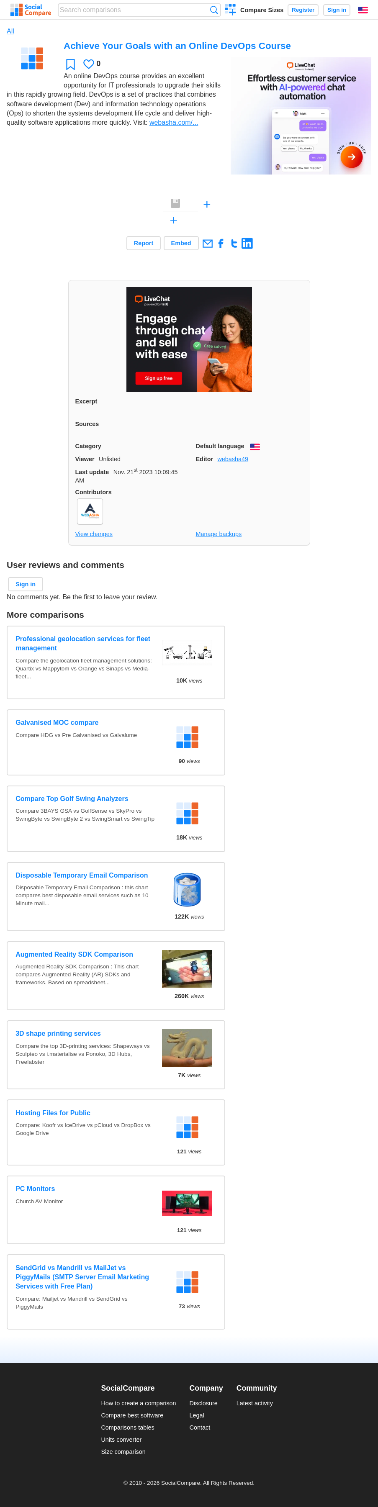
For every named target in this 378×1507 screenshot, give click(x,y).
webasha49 (232, 459)
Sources (87, 424)
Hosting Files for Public (52, 1113)
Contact (200, 1427)
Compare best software (132, 1415)
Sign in (336, 10)
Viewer (85, 459)
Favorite (70, 64)
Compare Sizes (261, 10)
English (363, 10)
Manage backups (219, 534)
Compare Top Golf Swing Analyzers (71, 798)
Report (143, 243)
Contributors (93, 492)
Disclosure (204, 1403)
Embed (181, 243)
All (10, 31)
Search (214, 10)
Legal (197, 1415)
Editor (204, 459)
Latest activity (255, 1403)
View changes (94, 534)
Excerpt (86, 401)
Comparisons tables (127, 1427)
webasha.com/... (173, 122)
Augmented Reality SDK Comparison (74, 954)
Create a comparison (230, 10)
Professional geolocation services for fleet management (82, 643)
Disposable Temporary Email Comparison (81, 875)
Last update (92, 472)
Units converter (121, 1439)
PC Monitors (35, 1188)
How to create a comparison (138, 1403)
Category (88, 446)
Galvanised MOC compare (56, 722)
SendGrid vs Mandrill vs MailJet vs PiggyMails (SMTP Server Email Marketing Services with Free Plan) (82, 1277)
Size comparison (123, 1451)
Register (303, 10)
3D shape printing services (58, 1033)
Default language (220, 446)
